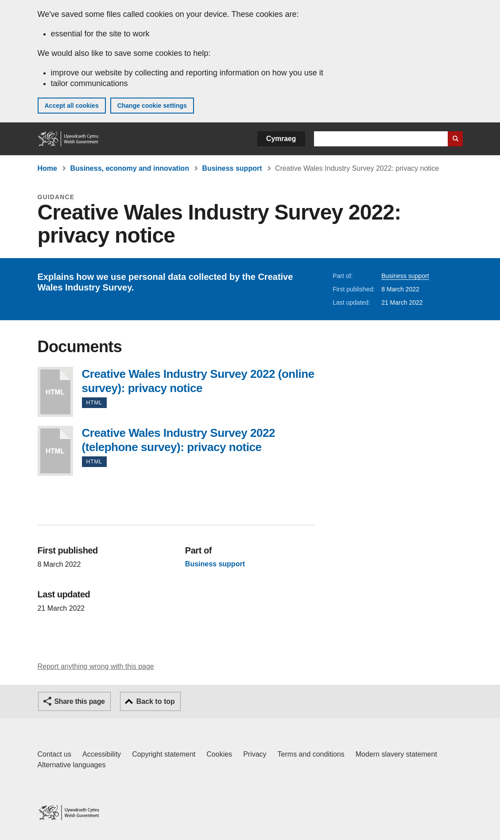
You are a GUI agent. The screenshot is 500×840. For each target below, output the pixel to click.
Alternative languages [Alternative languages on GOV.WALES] (72, 765)
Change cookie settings (152, 105)
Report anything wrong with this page (96, 666)
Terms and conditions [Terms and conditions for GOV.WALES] (311, 754)
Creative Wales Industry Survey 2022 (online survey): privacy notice (55, 392)
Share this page (79, 701)
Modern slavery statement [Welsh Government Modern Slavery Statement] (396, 754)
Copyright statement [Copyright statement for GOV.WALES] (163, 754)
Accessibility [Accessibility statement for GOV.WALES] (101, 754)
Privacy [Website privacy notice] (254, 754)
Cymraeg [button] (281, 138)
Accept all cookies (72, 105)
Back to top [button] (155, 701)
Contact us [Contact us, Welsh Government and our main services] (54, 754)
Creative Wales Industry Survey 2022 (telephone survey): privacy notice (55, 451)
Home (47, 168)
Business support (232, 168)
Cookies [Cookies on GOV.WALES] (219, 754)
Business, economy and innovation (129, 168)
